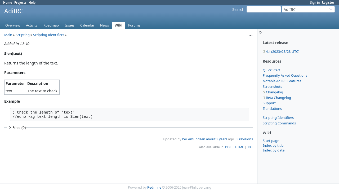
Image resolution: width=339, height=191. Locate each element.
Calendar (87, 25)
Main (8, 34)
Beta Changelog (278, 97)
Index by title (273, 145)
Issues (69, 25)
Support (269, 103)
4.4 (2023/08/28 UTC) (282, 51)
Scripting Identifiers (278, 117)
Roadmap (51, 25)
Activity (32, 25)
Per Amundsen (193, 139)
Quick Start (271, 70)
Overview (12, 25)
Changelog (274, 92)
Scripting (23, 34)
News (104, 25)
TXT (250, 147)
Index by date (273, 150)
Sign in (315, 3)
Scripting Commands (279, 123)
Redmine (154, 187)
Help (32, 3)
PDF (228, 147)
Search (238, 9)
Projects (20, 3)
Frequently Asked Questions (285, 75)
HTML (239, 147)
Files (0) (17, 127)
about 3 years (216, 139)
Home (7, 3)
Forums (134, 25)
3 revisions (245, 139)
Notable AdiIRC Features (282, 81)
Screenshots (272, 86)
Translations (272, 108)
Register (328, 3)
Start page (271, 140)
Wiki (118, 25)
